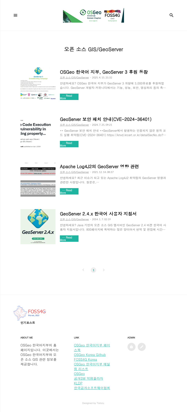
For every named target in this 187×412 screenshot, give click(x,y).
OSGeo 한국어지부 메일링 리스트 (92, 366)
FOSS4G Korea (85, 359)
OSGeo (79, 373)
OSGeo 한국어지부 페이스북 (92, 347)
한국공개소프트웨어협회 (92, 388)
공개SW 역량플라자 (88, 378)
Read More (66, 97)
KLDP (78, 383)
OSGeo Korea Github (90, 354)
